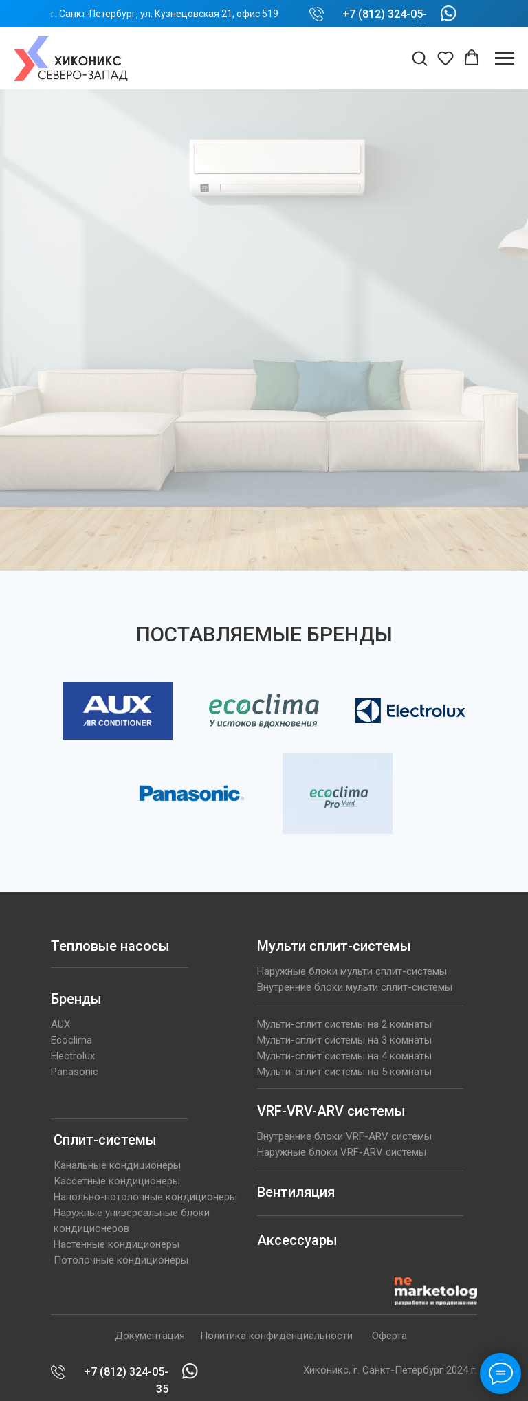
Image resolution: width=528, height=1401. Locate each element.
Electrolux (73, 1056)
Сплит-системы (105, 1140)
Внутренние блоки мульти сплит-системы (354, 987)
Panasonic (74, 1072)
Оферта (389, 1336)
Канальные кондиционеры (117, 1165)
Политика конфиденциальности (276, 1336)
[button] (419, 57)
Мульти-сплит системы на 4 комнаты (344, 1056)
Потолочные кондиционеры (121, 1260)
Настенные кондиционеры (116, 1244)
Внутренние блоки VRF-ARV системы (344, 1136)
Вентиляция (296, 1192)
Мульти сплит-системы (334, 946)
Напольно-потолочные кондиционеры (145, 1197)
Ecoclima (71, 1040)
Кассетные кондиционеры (117, 1181)
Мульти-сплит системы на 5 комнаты (344, 1072)
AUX (60, 1024)
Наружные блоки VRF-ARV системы (341, 1152)
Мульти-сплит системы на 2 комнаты (344, 1024)
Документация (150, 1336)
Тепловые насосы (110, 946)
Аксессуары (297, 1240)
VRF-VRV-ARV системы (331, 1111)
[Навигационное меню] (504, 58)
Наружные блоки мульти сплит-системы (352, 971)
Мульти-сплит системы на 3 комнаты (344, 1040)
